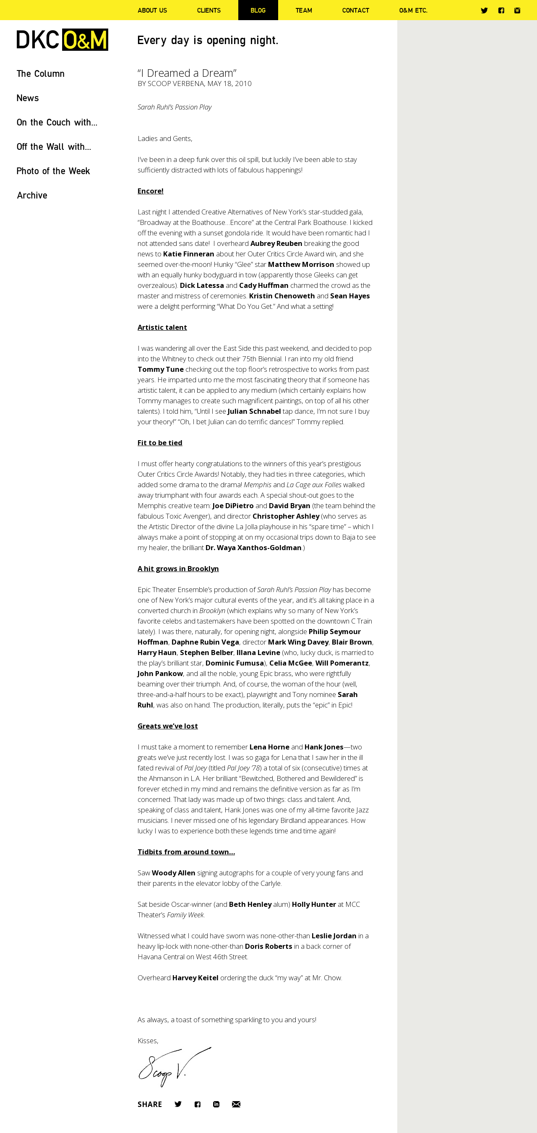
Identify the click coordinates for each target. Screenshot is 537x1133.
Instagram (517, 10)
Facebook (501, 10)
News (28, 97)
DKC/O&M (62, 40)
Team (304, 10)
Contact (355, 10)
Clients (209, 10)
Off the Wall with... (54, 146)
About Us (152, 10)
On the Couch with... (57, 122)
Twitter (484, 10)
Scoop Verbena (176, 83)
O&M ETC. (413, 10)
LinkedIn (216, 1104)
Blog (258, 10)
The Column (41, 73)
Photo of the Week (53, 170)
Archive (32, 195)
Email (236, 1104)
